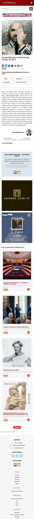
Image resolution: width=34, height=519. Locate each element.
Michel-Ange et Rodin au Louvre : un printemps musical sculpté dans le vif (15, 413)
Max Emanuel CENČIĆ (21, 82)
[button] (31, 2)
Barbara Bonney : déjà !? (11, 370)
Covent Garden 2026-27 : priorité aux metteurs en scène (15, 283)
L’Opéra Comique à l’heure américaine (16, 327)
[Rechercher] (31, 9)
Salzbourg (18, 78)
